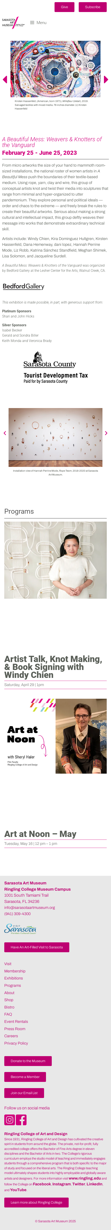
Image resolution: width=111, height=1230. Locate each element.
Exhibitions (13, 978)
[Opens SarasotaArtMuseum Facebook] (21, 1124)
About (9, 993)
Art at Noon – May (40, 834)
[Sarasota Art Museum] (14, 22)
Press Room (14, 1029)
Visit (7, 964)
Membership (14, 971)
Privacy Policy (16, 1043)
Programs (12, 985)
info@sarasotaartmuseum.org (29, 907)
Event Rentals (16, 1021)
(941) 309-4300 (17, 914)
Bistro (9, 1007)
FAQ (8, 1014)
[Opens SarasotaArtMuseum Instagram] (10, 1124)
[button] (64, 7)
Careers (11, 1036)
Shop (8, 1000)
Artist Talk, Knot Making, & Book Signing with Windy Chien (53, 667)
